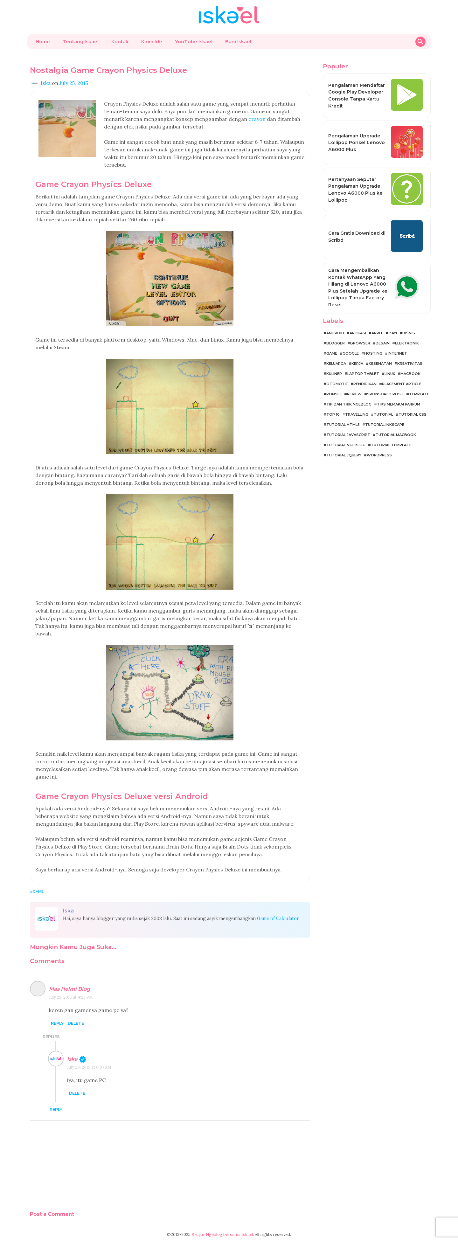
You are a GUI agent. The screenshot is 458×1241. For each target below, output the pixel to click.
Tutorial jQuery (343, 455)
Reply (57, 1023)
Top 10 (333, 414)
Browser (360, 343)
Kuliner (334, 373)
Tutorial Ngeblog (345, 445)
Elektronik (407, 343)
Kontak (119, 42)
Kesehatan (380, 363)
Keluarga (336, 363)
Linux (390, 373)
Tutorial (383, 414)
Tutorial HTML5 (343, 424)
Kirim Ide (151, 42)
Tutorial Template (391, 445)
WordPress (379, 455)
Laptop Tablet (363, 373)
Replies (51, 1036)
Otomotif (337, 384)
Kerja (357, 363)
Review (354, 394)
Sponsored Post (385, 394)
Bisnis (408, 333)
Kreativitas (409, 363)
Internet (397, 353)
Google (351, 353)
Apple (377, 333)
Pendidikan (365, 384)
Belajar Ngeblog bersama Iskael (222, 1234)
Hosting (373, 353)
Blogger (335, 343)
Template (419, 394)
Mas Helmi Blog (69, 989)
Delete (76, 1023)
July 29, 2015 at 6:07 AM (89, 1067)
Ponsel (334, 394)
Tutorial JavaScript (348, 435)
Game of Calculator (278, 918)
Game (38, 891)
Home (43, 42)
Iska (72, 1059)
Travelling (356, 414)
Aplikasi (358, 333)
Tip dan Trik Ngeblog (348, 404)
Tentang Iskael (81, 42)
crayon (257, 119)
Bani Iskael (238, 42)
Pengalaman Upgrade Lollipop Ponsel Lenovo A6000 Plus (356, 142)
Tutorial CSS (413, 414)
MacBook (410, 373)
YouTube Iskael (193, 42)
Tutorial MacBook (396, 435)
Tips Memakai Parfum (398, 404)
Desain (383, 343)
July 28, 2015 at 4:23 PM (71, 997)
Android (335, 333)
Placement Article (401, 384)
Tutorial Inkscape (384, 424)
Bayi (393, 333)
